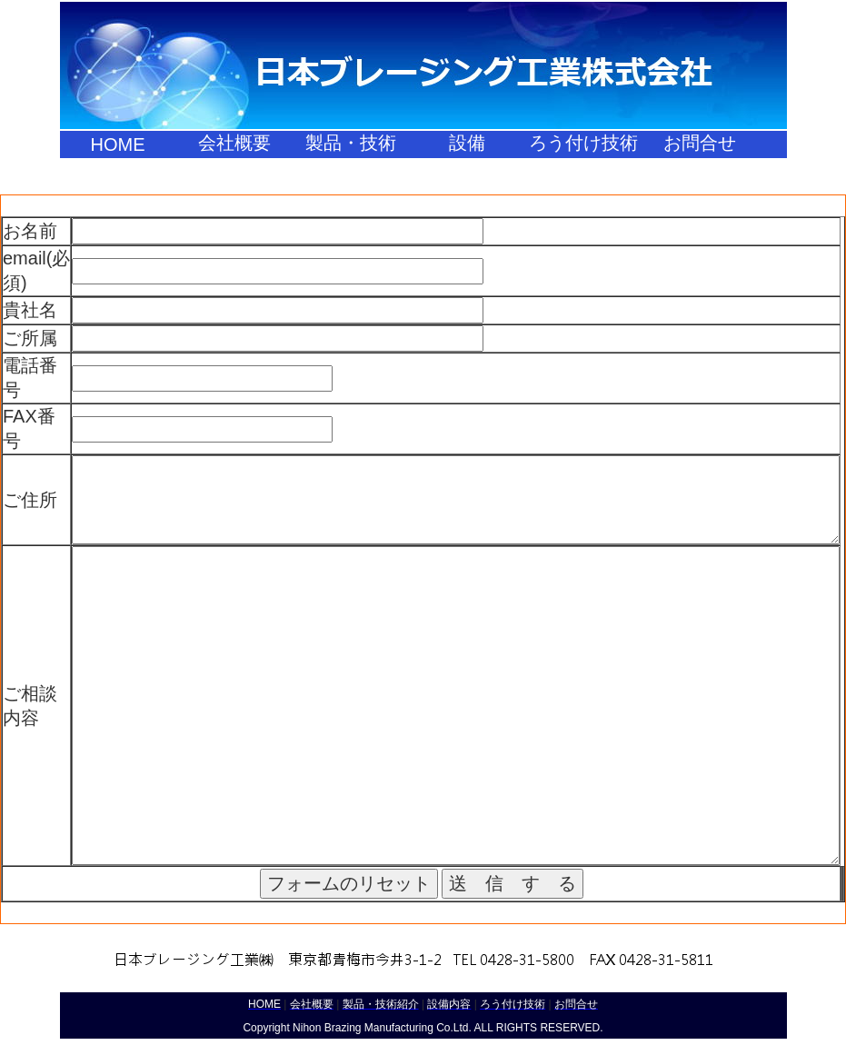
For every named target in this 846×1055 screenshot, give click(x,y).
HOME (118, 144)
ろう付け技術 (583, 143)
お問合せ (699, 143)
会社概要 (234, 143)
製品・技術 (350, 143)
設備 (467, 143)
